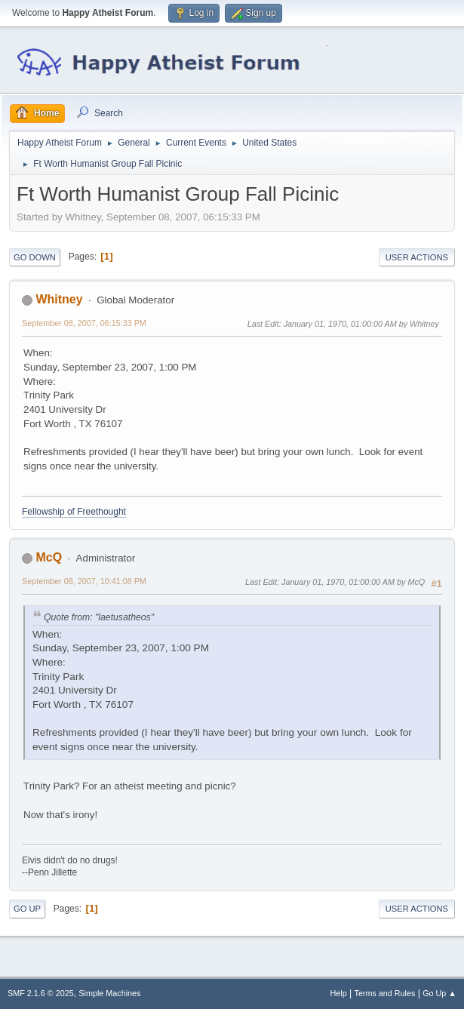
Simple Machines (109, 993)
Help (338, 993)
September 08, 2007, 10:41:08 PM (84, 581)
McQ (48, 557)
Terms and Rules (385, 993)
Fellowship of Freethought (74, 511)
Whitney (58, 299)
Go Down (35, 257)
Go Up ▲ (439, 993)
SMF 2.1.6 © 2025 (41, 993)
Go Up (27, 908)
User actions (417, 257)
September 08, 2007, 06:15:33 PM (84, 323)
